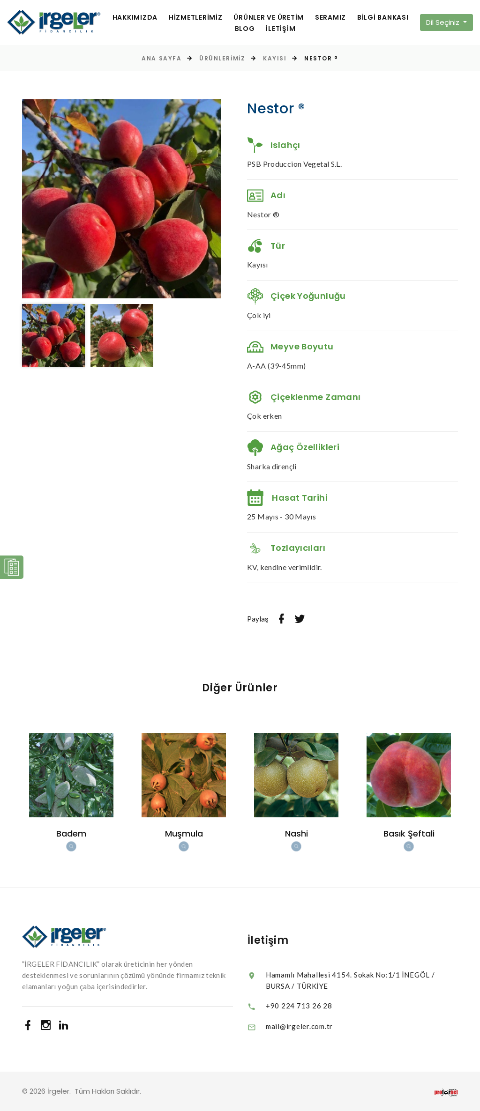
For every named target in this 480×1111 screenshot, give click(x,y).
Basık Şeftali (409, 833)
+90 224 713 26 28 (317, 1005)
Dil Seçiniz (443, 22)
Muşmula (184, 833)
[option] (121, 198)
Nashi (296, 833)
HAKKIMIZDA (135, 18)
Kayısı (274, 58)
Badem (71, 833)
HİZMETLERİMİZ (196, 18)
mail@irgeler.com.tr (317, 1026)
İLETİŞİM (280, 29)
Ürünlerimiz (222, 58)
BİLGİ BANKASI (383, 18)
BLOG (245, 29)
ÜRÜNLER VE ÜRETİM (268, 18)
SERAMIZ (330, 18)
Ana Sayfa (161, 58)
